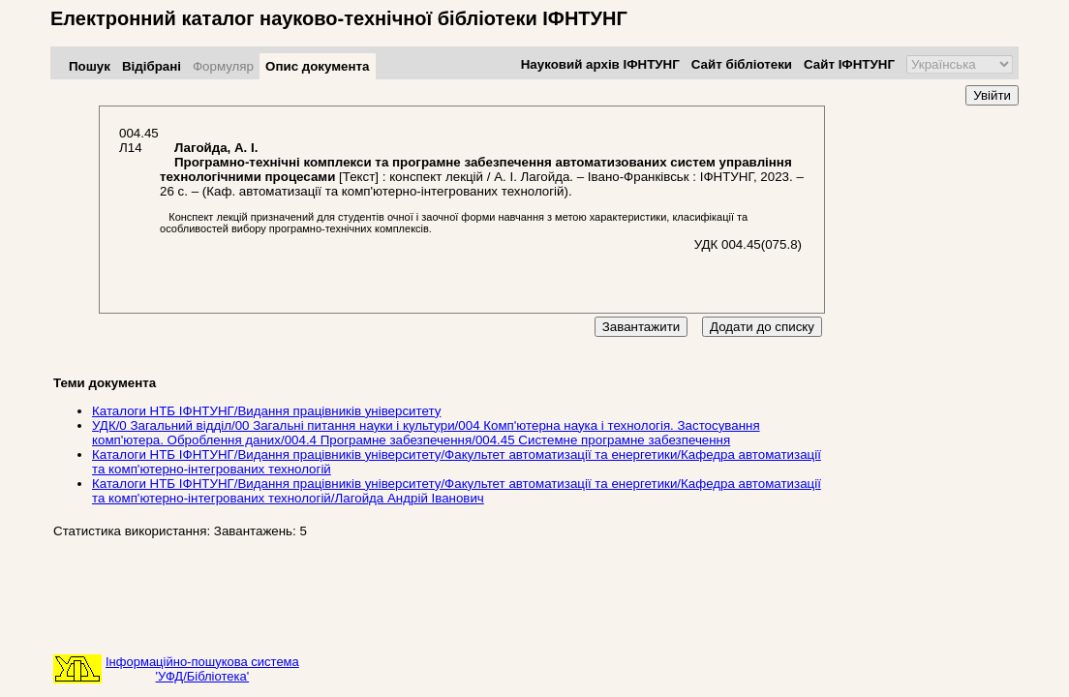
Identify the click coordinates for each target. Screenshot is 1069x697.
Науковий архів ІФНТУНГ (600, 64)
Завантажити (641, 326)
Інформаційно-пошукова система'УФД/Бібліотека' (202, 668)
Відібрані (151, 66)
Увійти (992, 95)
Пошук (89, 66)
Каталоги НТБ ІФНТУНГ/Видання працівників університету (266, 411)
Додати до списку (762, 326)
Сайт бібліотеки (741, 64)
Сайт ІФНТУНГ (849, 64)
